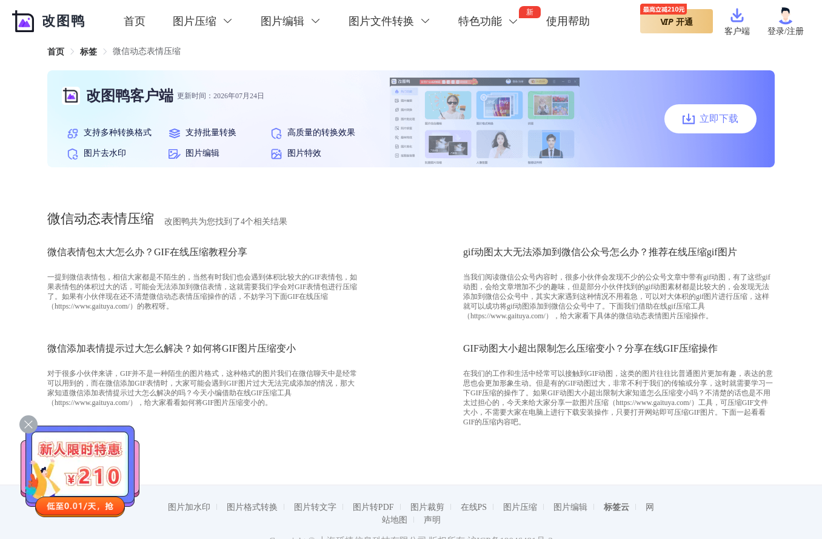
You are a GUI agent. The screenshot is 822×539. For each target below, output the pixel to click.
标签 (88, 51)
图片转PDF (373, 507)
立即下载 (710, 119)
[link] (55, 51)
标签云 (616, 507)
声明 (432, 519)
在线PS (474, 507)
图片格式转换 (252, 507)
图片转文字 (315, 507)
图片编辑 (570, 507)
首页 (134, 21)
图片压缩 (520, 507)
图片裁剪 (427, 507)
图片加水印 (189, 507)
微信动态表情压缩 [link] (147, 51)
